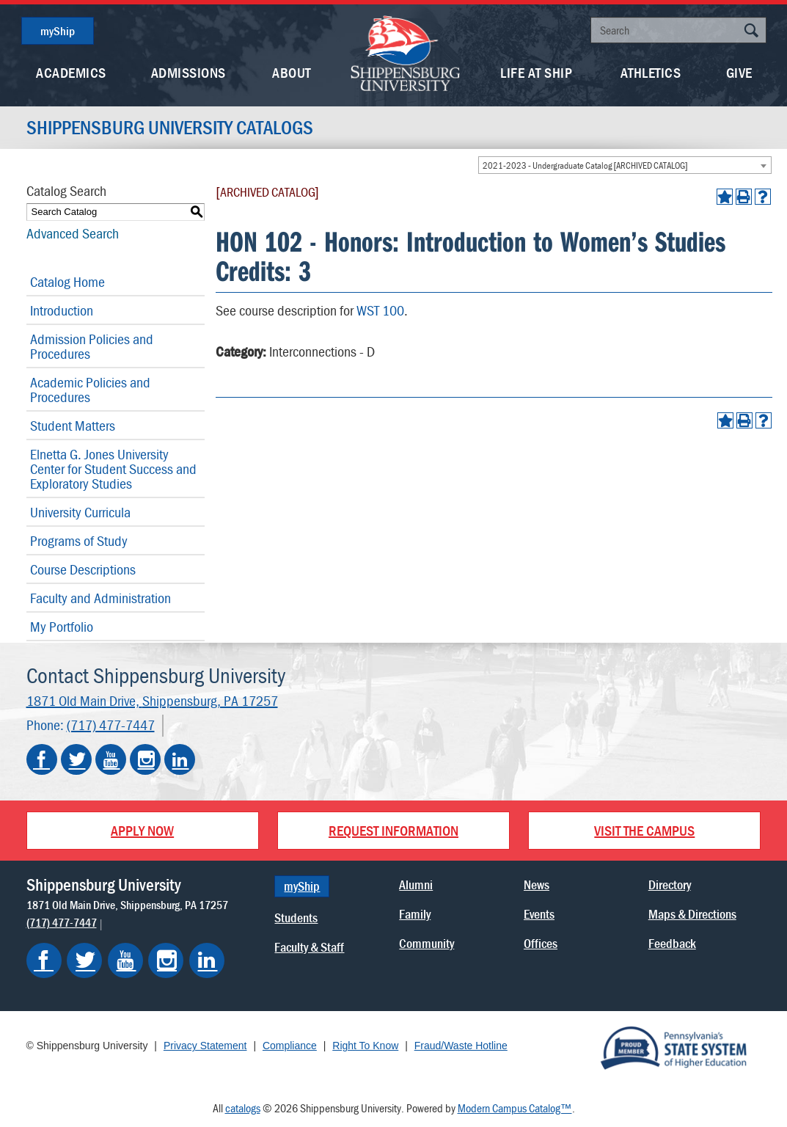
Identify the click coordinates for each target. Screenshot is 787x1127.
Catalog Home (67, 281)
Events (539, 913)
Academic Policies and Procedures (90, 389)
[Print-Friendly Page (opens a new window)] (744, 197)
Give (739, 72)
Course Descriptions (83, 569)
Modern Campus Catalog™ (515, 1108)
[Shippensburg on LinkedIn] (206, 960)
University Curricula (80, 512)
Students (296, 917)
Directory (669, 884)
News (536, 884)
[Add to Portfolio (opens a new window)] (725, 197)
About (291, 72)
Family (415, 913)
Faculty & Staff (309, 946)
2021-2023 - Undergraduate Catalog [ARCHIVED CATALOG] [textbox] (585, 165)
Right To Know (365, 1045)
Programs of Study (79, 540)
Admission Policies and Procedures (91, 345)
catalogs (242, 1108)
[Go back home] (406, 52)
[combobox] (625, 165)
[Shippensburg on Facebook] (44, 960)
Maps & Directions (692, 913)
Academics (71, 72)
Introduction (61, 310)
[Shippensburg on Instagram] (165, 960)
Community (426, 943)
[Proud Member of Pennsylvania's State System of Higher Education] (673, 1047)
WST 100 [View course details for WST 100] (380, 310)
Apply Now (142, 830)
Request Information (393, 830)
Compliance (290, 1045)
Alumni (416, 884)
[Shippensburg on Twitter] (84, 960)
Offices (540, 943)
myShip (57, 31)
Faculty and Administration (100, 597)
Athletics (651, 72)
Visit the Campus (644, 830)
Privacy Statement (205, 1045)
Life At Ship (536, 72)
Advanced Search (72, 233)
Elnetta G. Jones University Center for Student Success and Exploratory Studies (113, 468)
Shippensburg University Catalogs (169, 128)
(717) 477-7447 (111, 724)
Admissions (188, 72)
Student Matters (72, 425)
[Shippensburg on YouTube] (125, 960)
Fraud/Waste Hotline (461, 1045)
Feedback (672, 943)
